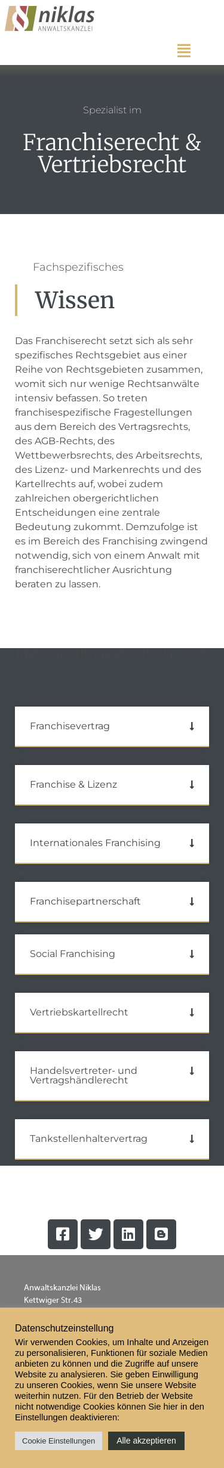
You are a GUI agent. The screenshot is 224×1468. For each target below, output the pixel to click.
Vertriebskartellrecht (79, 1012)
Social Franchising (72, 953)
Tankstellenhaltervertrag (89, 1138)
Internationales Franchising (95, 842)
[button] (112, 727)
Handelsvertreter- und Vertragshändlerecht (83, 1075)
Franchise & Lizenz (73, 784)
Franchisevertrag (70, 726)
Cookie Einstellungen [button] (58, 1440)
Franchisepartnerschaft (85, 901)
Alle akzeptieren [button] (146, 1440)
